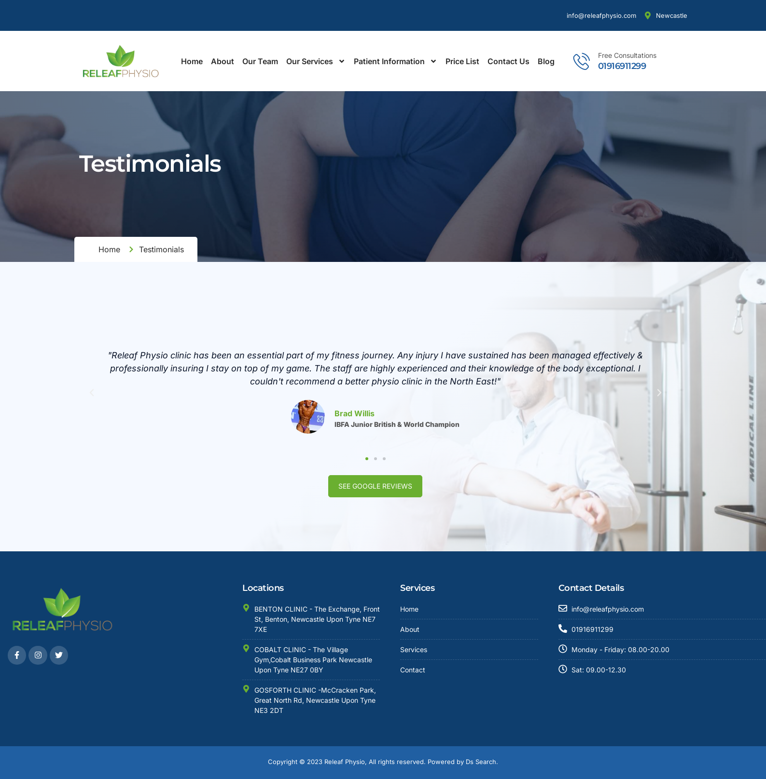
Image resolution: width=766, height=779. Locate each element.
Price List (462, 61)
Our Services (316, 61)
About (222, 61)
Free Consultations (627, 55)
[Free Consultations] (581, 61)
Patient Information (395, 61)
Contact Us (508, 61)
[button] (87, 392)
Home (192, 61)
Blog (546, 61)
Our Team (260, 61)
